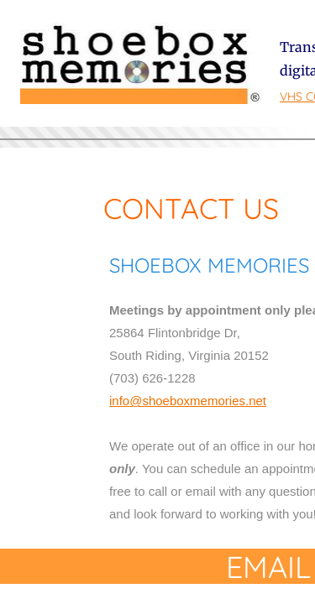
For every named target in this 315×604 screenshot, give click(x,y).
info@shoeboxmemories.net (187, 400)
